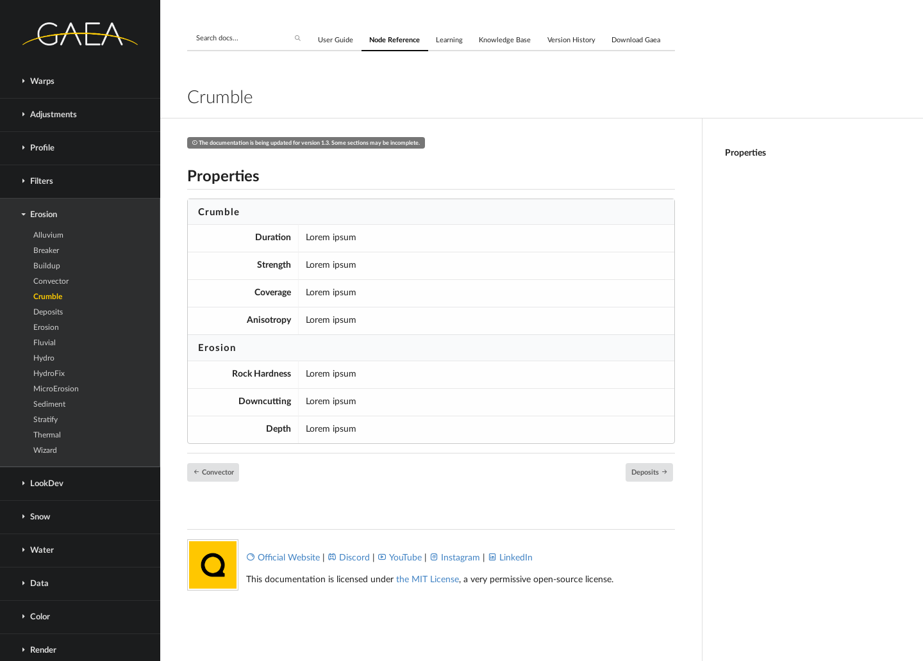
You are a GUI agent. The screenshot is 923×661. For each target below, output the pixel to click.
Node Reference (394, 40)
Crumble (47, 296)
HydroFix (49, 373)
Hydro (43, 358)
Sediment (49, 404)
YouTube (400, 557)
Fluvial (44, 343)
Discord (349, 557)
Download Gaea (635, 40)
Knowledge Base (505, 40)
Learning (449, 40)
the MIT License (427, 579)
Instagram (454, 557)
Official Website (283, 557)
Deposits (48, 312)
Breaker (46, 250)
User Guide (335, 40)
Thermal (47, 435)
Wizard (45, 450)
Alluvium (48, 235)
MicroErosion (56, 389)
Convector (51, 281)
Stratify (45, 419)
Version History (571, 40)
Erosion (46, 327)
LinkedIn (510, 557)
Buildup (46, 266)
